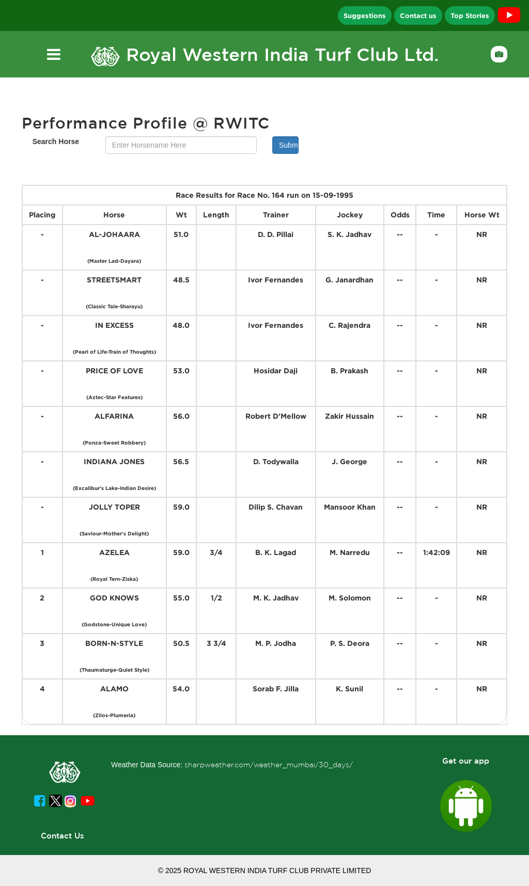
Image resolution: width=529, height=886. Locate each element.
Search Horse (56, 141)
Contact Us (62, 835)
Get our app (465, 760)
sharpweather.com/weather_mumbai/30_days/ (268, 765)
